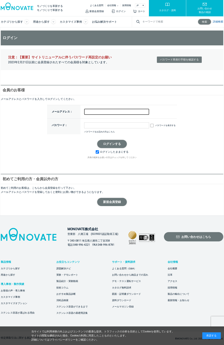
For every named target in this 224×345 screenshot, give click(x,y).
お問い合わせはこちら (196, 237)
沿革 (170, 274)
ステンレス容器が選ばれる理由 (17, 312)
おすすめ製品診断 (66, 294)
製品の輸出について (178, 294)
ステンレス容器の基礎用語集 (72, 313)
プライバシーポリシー (62, 339)
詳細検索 (218, 21)
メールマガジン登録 (123, 306)
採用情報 (126, 5)
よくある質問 (96, 5)
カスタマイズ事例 (10, 297)
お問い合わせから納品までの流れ (130, 274)
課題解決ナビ (63, 268)
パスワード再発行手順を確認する (179, 59)
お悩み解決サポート (104, 21)
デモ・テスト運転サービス (126, 281)
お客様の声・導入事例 (13, 290)
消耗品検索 (62, 300)
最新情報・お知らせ (178, 300)
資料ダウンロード (121, 300)
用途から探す (8, 274)
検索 (204, 21)
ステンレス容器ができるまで (72, 306)
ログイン (121, 11)
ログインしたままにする (112, 151)
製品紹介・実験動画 (67, 281)
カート (141, 11)
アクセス (172, 281)
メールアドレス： (62, 111)
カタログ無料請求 (121, 287)
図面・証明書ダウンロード (126, 294)
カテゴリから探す (10, 268)
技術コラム (62, 287)
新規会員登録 (96, 11)
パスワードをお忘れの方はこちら (99, 132)
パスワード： (59, 125)
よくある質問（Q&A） (124, 268)
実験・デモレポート (67, 274)
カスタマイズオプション (14, 303)
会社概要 (172, 268)
